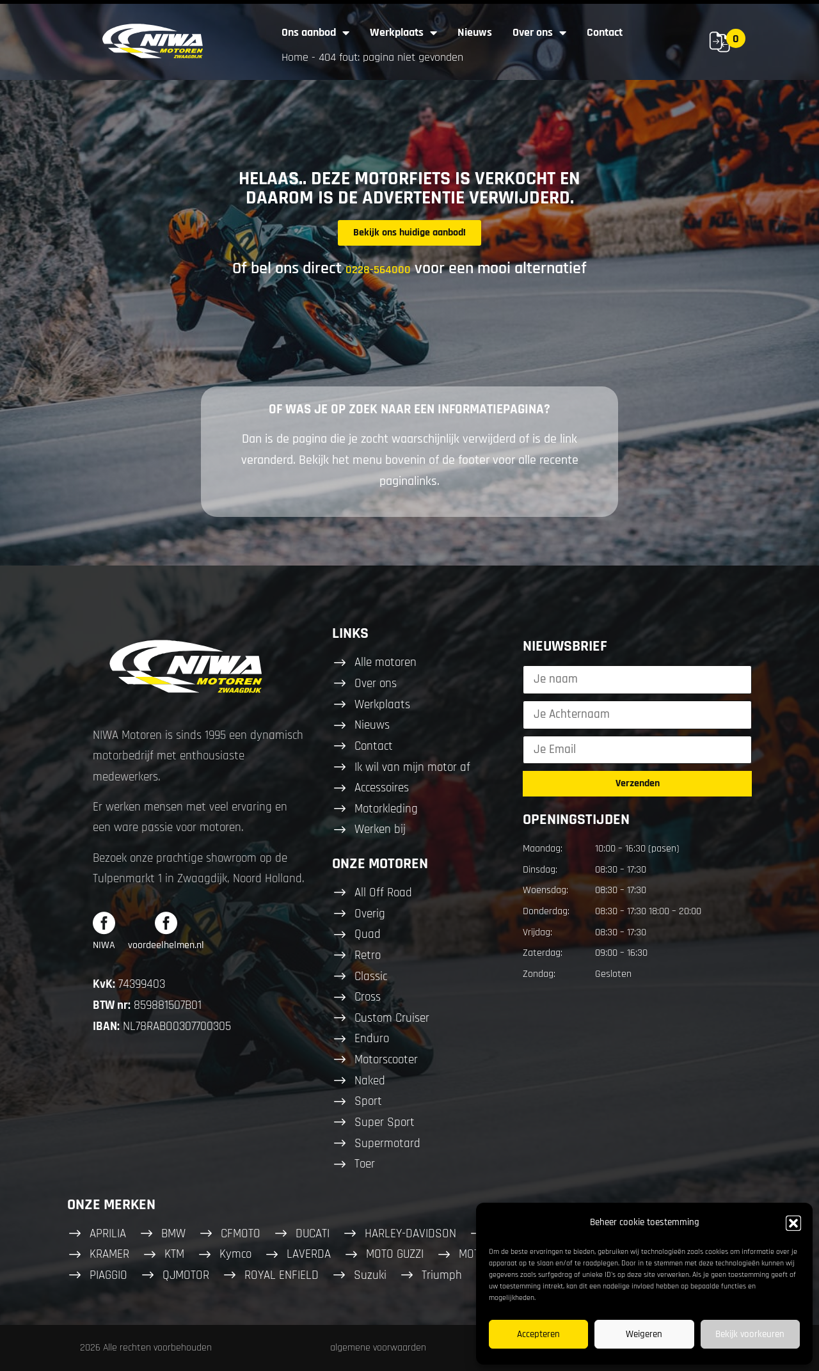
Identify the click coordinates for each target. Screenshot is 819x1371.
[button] (793, 1223)
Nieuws (474, 32)
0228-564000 (378, 269)
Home (295, 57)
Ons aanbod (315, 32)
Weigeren (644, 1334)
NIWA (104, 945)
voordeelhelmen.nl (166, 945)
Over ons (539, 32)
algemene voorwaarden (378, 1347)
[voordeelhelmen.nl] (166, 923)
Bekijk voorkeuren (749, 1334)
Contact (605, 32)
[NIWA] (104, 923)
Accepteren (538, 1334)
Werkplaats (403, 32)
